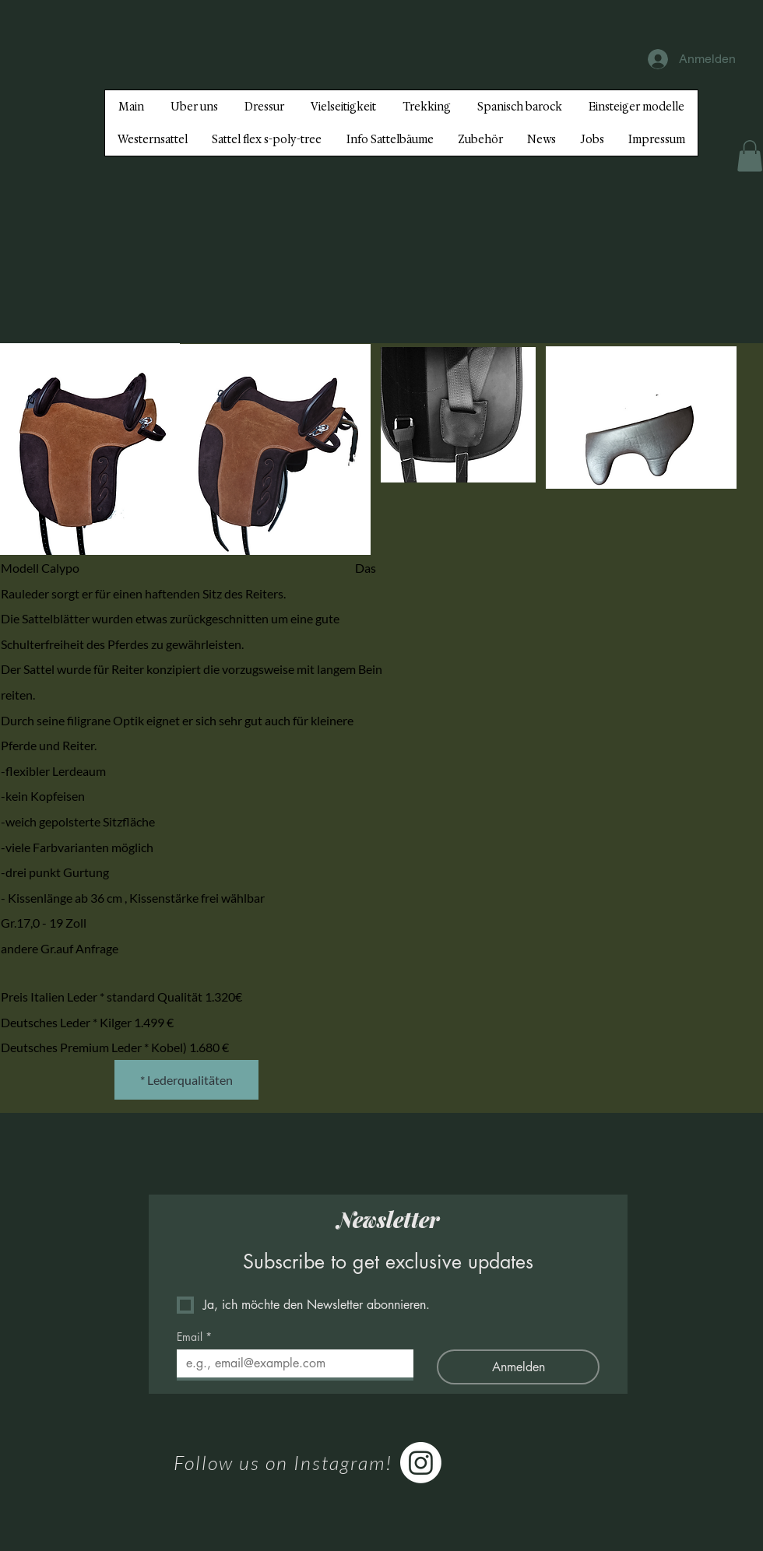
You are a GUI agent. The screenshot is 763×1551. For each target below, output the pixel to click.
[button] (750, 156)
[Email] (290, 1363)
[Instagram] (420, 1462)
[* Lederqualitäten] (186, 1080)
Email (194, 1336)
